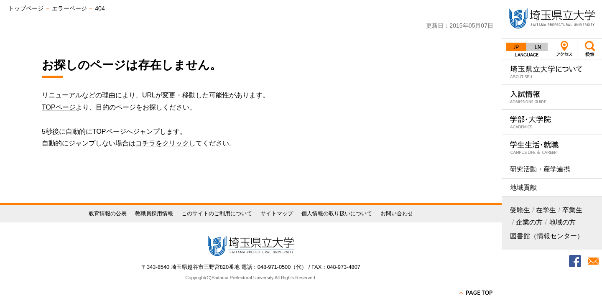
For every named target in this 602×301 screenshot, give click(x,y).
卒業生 (572, 210)
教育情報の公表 (108, 213)
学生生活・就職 (552, 147)
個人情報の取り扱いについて (336, 213)
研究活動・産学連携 (540, 169)
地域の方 (562, 222)
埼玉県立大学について (552, 71)
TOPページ (59, 107)
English (537, 47)
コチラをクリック (162, 143)
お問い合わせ (396, 213)
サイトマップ (276, 213)
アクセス (564, 48)
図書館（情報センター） (547, 236)
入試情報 (552, 96)
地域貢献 (523, 187)
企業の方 (529, 222)
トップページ (25, 8)
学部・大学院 (552, 122)
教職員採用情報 (154, 213)
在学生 (546, 210)
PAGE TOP (477, 292)
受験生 (520, 210)
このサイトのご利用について (216, 213)
